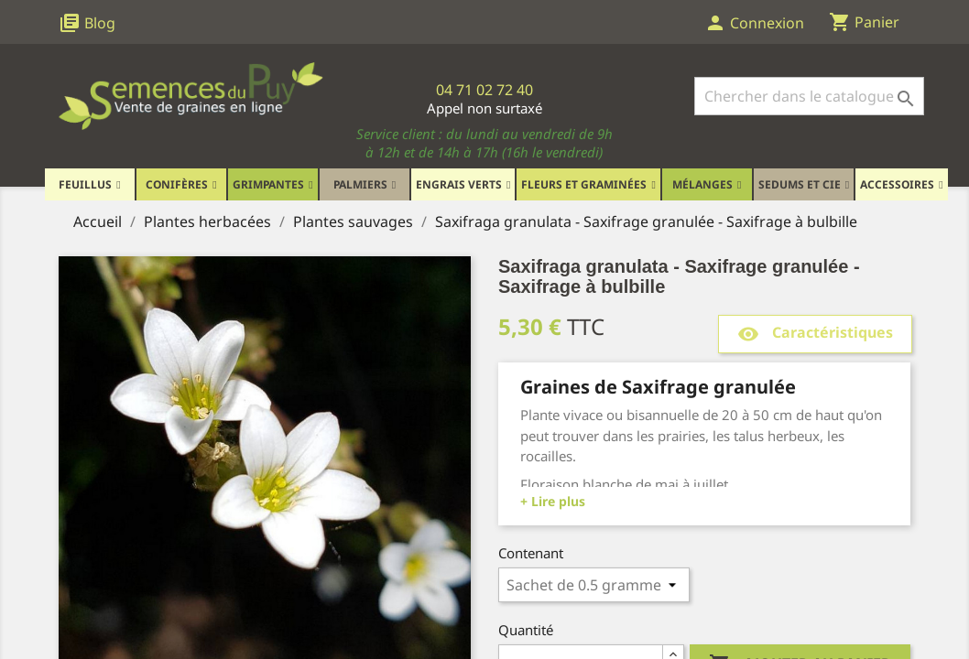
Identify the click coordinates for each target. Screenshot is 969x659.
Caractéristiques (815, 333)
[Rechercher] (809, 96)
